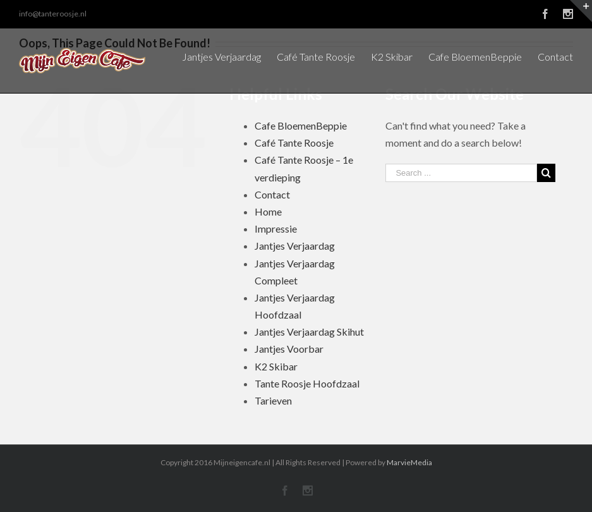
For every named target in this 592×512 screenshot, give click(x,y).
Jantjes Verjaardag (295, 246)
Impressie (276, 228)
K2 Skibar (276, 366)
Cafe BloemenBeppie (301, 125)
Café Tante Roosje (294, 143)
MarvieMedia (409, 462)
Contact (272, 194)
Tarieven (273, 400)
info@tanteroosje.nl (53, 13)
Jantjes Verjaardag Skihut (309, 332)
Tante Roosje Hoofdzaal (307, 383)
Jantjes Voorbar (289, 349)
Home (268, 211)
